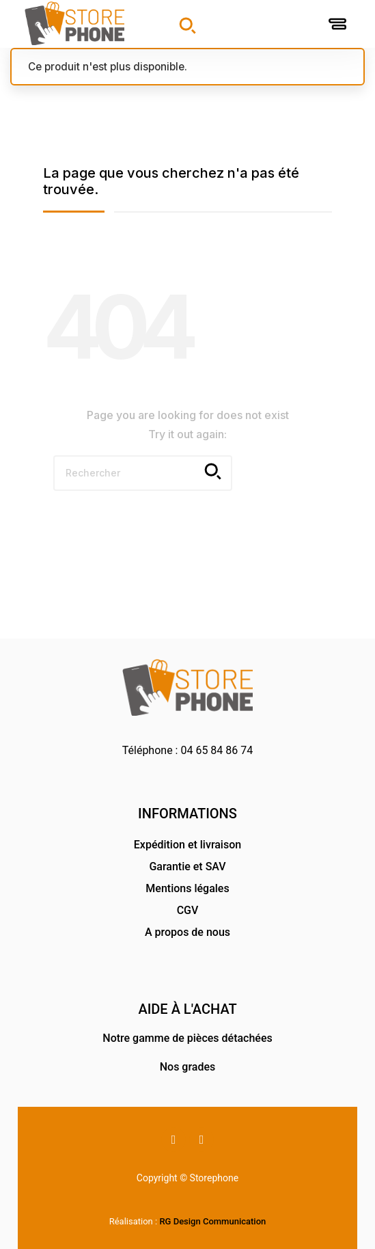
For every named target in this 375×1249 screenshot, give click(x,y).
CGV (188, 910)
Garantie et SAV (187, 866)
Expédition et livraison (187, 844)
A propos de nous (187, 932)
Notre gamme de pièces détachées (187, 1038)
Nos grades (188, 1066)
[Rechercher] (142, 473)
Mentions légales (187, 888)
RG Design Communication (212, 1221)
